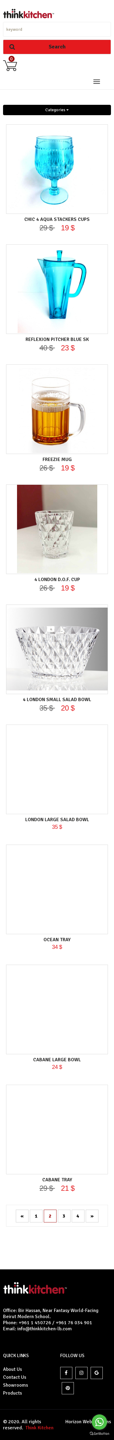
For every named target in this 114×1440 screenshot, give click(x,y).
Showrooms (15, 1385)
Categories (57, 109)
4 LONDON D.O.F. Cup (57, 579)
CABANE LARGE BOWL (57, 1060)
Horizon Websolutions (88, 1422)
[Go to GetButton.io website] (99, 1434)
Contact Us (14, 1377)
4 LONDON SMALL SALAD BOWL (57, 700)
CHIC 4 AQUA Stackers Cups (57, 219)
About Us (12, 1369)
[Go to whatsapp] (99, 1422)
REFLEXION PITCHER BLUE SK (57, 339)
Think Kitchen (38, 1428)
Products (12, 1393)
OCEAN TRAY (57, 940)
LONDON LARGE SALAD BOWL (57, 820)
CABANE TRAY (57, 1180)
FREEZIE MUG (57, 459)
